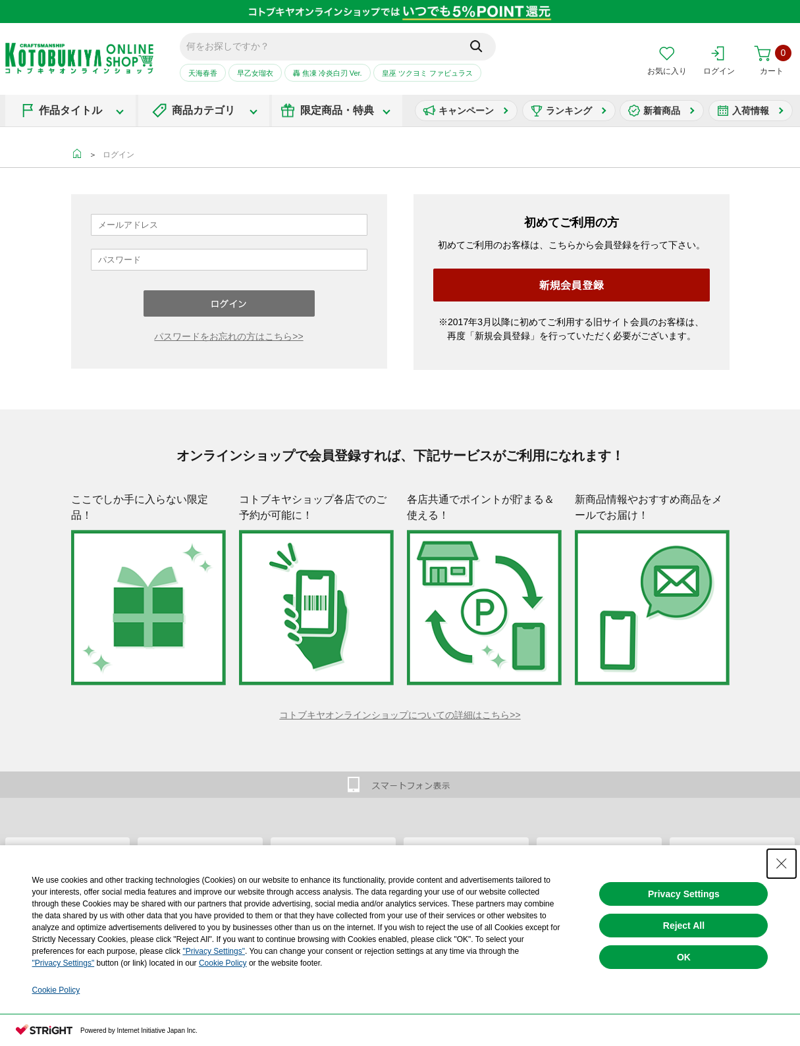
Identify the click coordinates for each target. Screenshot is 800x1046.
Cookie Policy (223, 963)
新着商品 (661, 110)
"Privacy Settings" (213, 951)
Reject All (684, 925)
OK (684, 957)
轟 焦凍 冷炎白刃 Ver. (327, 73)
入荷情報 (750, 110)
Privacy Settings (684, 894)
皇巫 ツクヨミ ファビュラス (427, 73)
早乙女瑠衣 (255, 73)
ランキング (569, 110)
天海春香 (202, 73)
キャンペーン (466, 110)
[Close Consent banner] (781, 863)
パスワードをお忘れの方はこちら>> (228, 336)
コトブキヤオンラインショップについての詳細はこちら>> (399, 715)
